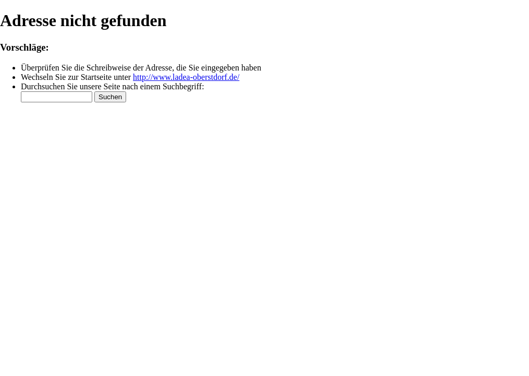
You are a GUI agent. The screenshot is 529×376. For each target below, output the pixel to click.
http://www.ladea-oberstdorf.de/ (186, 77)
